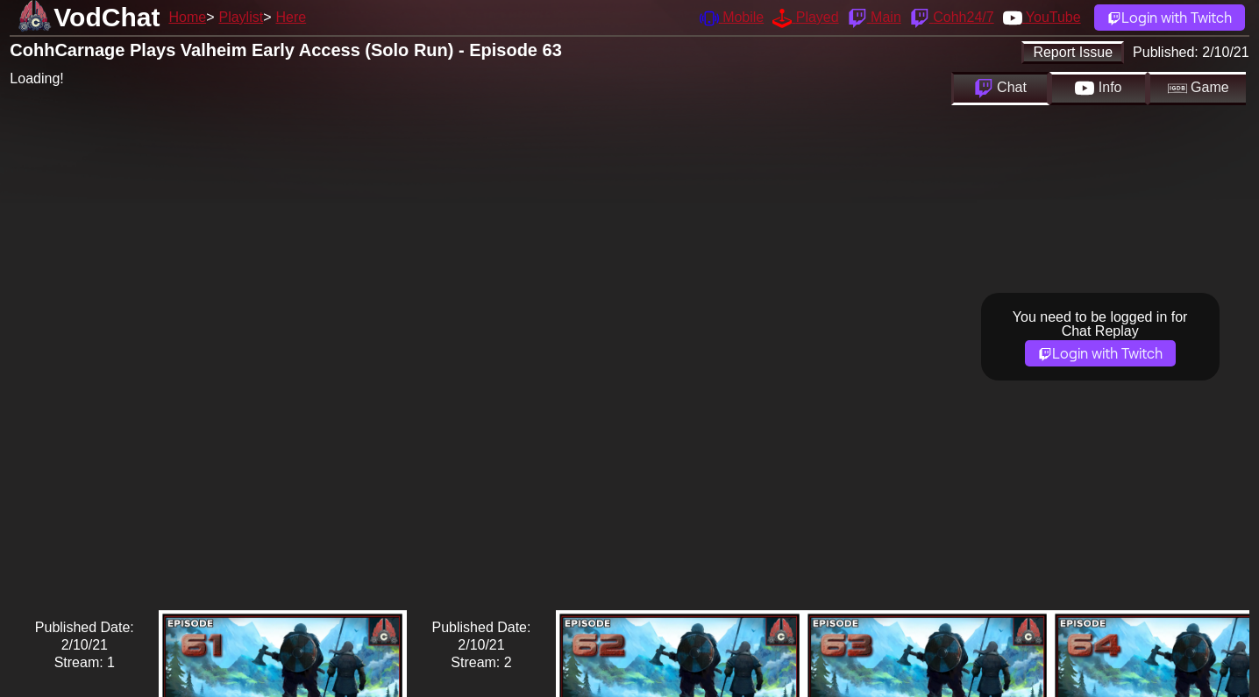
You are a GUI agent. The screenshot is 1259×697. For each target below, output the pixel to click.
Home (187, 17)
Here (291, 17)
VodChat (106, 17)
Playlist (240, 17)
